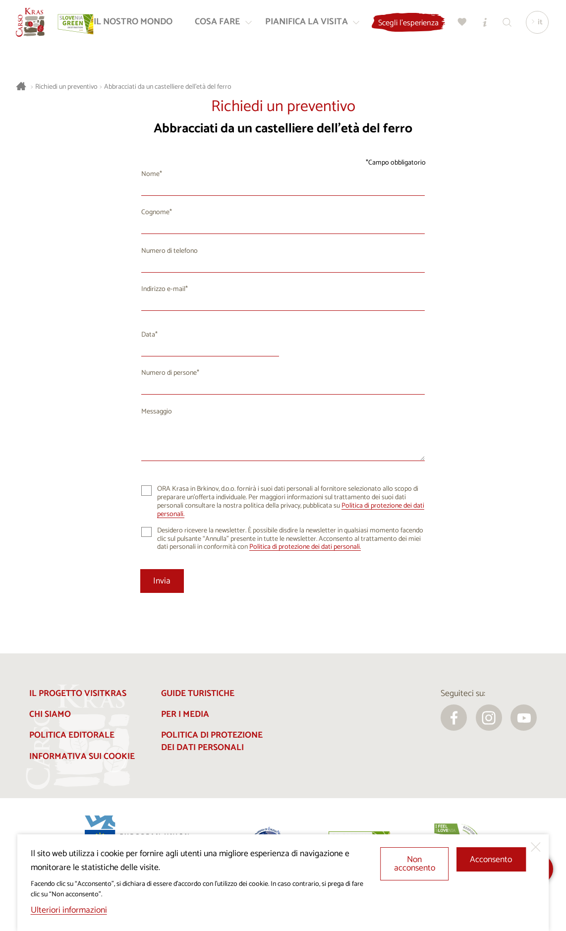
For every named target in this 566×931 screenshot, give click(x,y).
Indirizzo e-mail (163, 289)
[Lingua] (538, 25)
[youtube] (523, 717)
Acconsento (491, 860)
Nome (150, 174)
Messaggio (156, 411)
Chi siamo (50, 714)
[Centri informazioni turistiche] (497, 25)
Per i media (185, 714)
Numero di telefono (169, 251)
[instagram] (489, 717)
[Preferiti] (474, 25)
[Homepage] (33, 25)
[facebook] (454, 717)
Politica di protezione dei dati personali (212, 741)
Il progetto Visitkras (77, 694)
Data (148, 335)
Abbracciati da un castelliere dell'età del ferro (167, 87)
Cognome (155, 212)
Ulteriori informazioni (69, 910)
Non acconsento (414, 864)
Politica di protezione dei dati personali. (305, 547)
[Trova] (519, 25)
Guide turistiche (197, 694)
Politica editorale (71, 735)
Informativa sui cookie (82, 757)
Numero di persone (169, 373)
